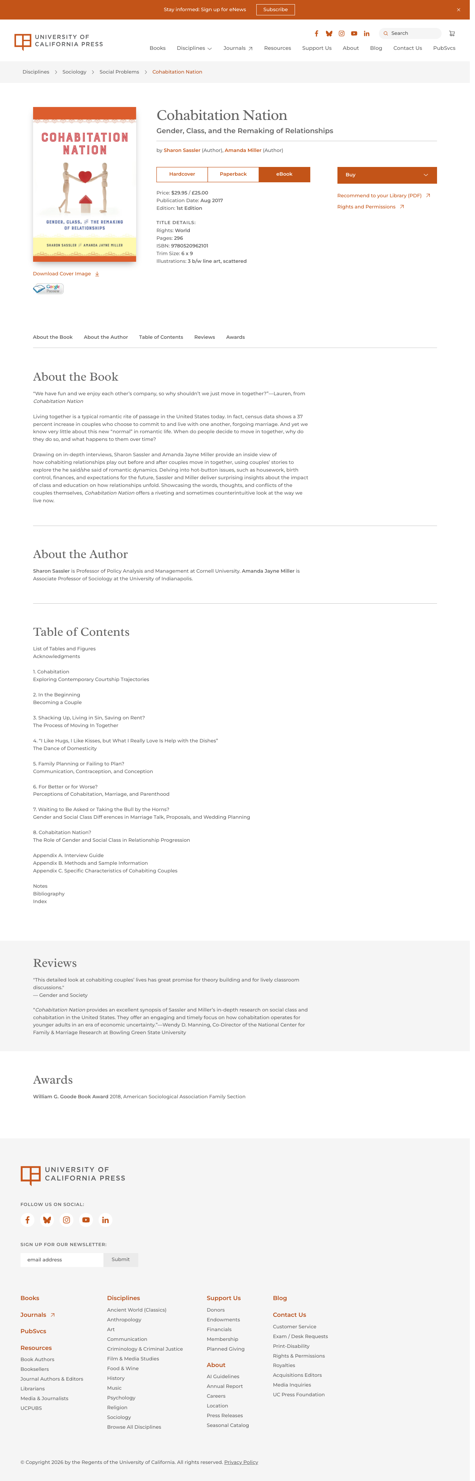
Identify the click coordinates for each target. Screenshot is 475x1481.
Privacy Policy (241, 1462)
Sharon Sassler (183, 150)
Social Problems (119, 72)
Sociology (75, 72)
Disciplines (36, 72)
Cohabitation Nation (178, 72)
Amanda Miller (244, 150)
